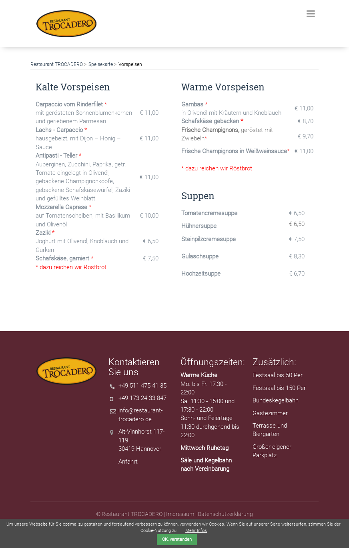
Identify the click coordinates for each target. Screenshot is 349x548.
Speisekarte (100, 64)
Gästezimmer (270, 413)
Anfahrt (128, 461)
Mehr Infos (196, 530)
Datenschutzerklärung (225, 514)
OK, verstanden (177, 539)
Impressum (180, 514)
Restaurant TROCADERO (56, 64)
